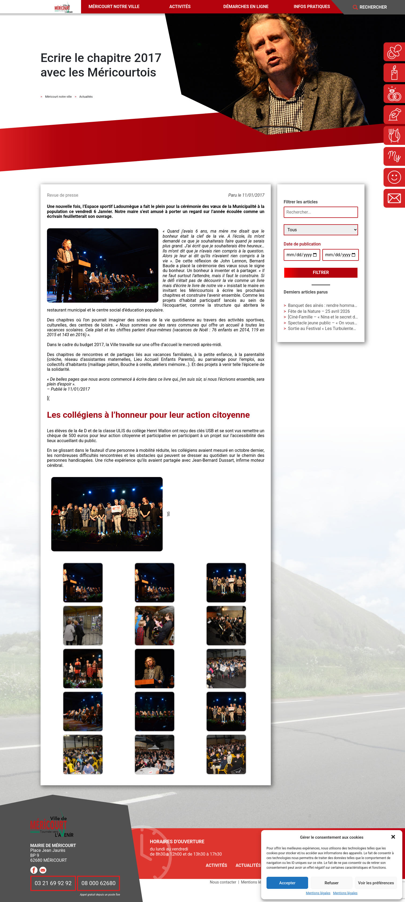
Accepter (287, 883)
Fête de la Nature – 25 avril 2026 (319, 311)
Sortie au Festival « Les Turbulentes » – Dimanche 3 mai (341, 328)
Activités (180, 6)
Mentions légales (318, 893)
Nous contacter (223, 882)
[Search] (377, 7)
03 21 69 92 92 (53, 883)
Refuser (331, 883)
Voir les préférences (376, 883)
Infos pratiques (312, 6)
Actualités (248, 865)
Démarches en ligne (245, 6)
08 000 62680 (99, 883)
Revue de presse (62, 195)
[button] (394, 837)
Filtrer (321, 272)
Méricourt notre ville (114, 6)
